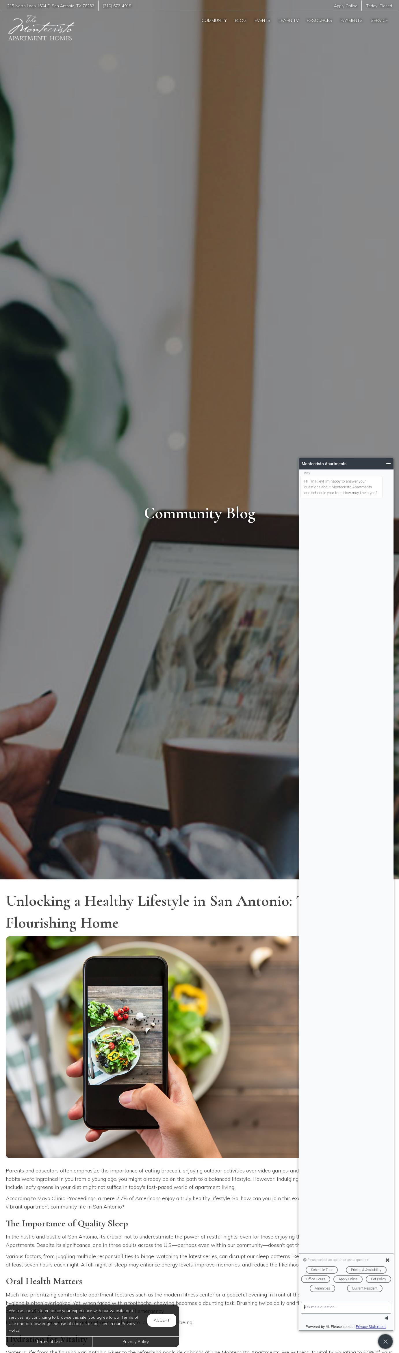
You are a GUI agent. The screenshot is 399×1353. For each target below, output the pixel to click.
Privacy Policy (136, 1341)
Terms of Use (49, 1341)
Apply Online (345, 5)
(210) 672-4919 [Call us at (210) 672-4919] (118, 5)
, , (51, 5)
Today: (378, 5)
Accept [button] (162, 1320)
